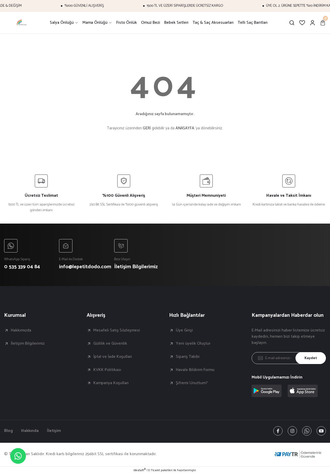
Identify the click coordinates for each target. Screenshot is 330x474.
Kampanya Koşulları (111, 383)
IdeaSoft (140, 470)
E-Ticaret (154, 470)
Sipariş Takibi (188, 357)
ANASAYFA (185, 128)
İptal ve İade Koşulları (112, 357)
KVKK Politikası (107, 370)
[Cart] (323, 23)
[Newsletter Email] (289, 358)
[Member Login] (312, 23)
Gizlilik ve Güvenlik (110, 344)
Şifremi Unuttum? (192, 383)
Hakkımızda (21, 330)
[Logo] (21, 22)
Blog (8, 431)
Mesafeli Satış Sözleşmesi (116, 330)
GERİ (147, 128)
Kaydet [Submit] (310, 358)
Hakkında (30, 431)
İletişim (54, 431)
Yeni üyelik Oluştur (193, 344)
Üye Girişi (184, 330)
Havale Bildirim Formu (195, 370)
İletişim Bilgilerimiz (28, 344)
